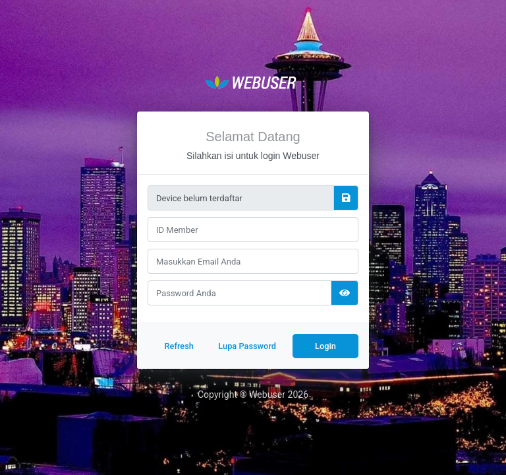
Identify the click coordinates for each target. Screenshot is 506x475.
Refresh (178, 346)
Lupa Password (247, 346)
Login (325, 346)
